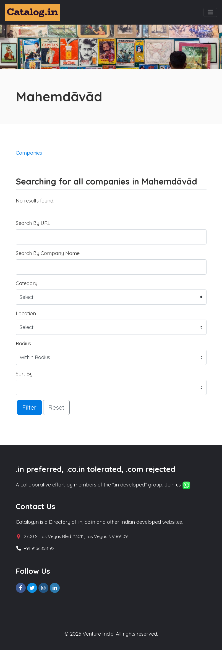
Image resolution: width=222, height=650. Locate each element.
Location (26, 313)
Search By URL (33, 223)
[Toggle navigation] (210, 12)
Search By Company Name (48, 253)
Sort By (24, 373)
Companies (29, 153)
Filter (29, 407)
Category (26, 283)
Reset (56, 407)
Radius (23, 343)
